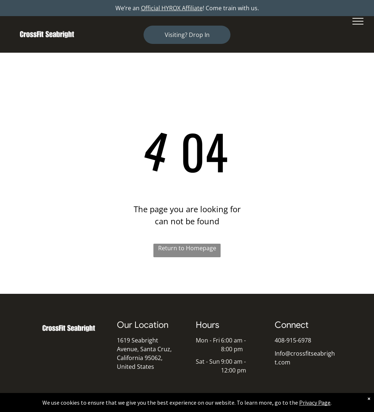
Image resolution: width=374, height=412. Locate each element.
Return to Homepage (187, 248)
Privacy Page (315, 402)
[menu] (357, 21)
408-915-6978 (293, 340)
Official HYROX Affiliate (172, 8)
